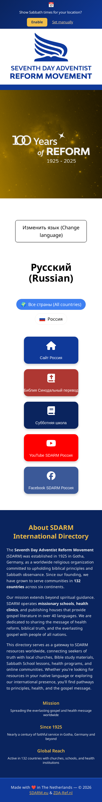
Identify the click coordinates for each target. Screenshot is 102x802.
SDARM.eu (38, 792)
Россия (50, 319)
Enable (37, 22)
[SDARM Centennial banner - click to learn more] (51, 144)
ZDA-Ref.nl (63, 792)
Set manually (62, 22)
